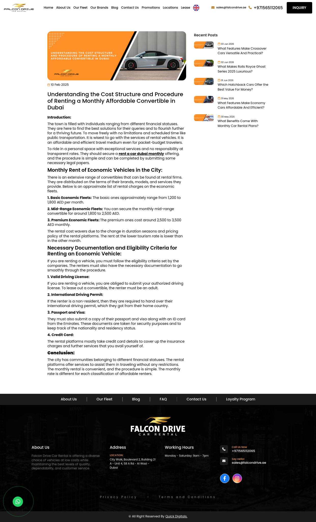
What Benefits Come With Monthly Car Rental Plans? (238, 123)
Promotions (151, 7)
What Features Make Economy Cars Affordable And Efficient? (241, 105)
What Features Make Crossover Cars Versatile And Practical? (242, 50)
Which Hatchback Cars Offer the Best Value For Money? (243, 87)
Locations (170, 7)
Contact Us (130, 7)
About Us (63, 7)
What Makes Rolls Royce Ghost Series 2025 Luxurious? (242, 69)
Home (48, 7)
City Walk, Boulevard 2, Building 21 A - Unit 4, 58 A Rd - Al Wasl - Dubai (133, 464)
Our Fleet (80, 7)
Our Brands (99, 7)
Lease (185, 7)
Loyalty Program (240, 399)
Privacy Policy (118, 497)
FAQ (163, 399)
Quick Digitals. (176, 516)
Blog (114, 7)
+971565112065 (268, 7)
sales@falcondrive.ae (231, 7)
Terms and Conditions (187, 497)
